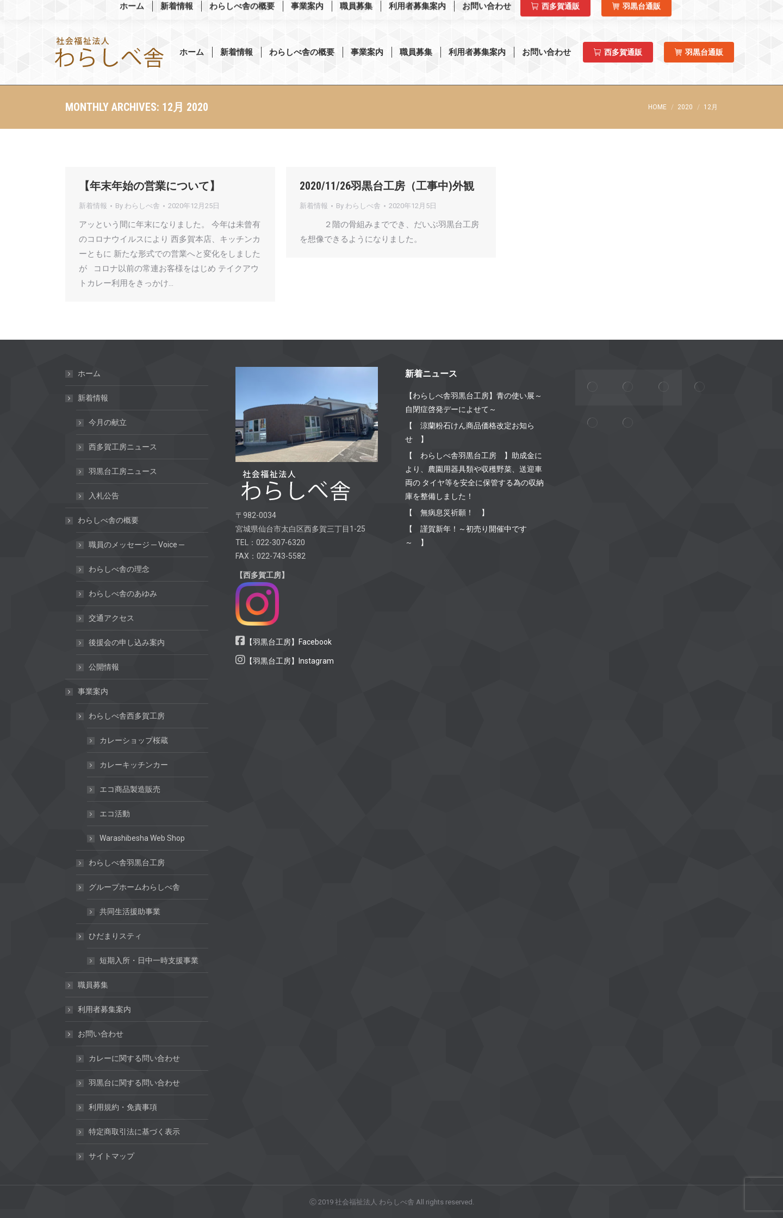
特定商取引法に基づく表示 (134, 1131)
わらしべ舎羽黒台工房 (127, 862)
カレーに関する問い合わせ (134, 1058)
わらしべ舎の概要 (103, 520)
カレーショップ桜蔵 (134, 740)
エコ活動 (115, 813)
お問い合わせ (95, 1033)
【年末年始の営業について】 (149, 185)
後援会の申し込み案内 (127, 642)
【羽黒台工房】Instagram (289, 661)
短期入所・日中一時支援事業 (149, 960)
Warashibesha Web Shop (121, 10)
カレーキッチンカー (134, 764)
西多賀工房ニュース (123, 446)
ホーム (89, 373)
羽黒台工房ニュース (123, 471)
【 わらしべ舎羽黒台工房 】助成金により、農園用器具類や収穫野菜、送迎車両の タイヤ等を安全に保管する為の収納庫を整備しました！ (474, 476)
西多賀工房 (585, 11)
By (137, 206)
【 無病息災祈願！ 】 (447, 512)
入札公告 (104, 495)
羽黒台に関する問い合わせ (134, 1082)
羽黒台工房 (646, 11)
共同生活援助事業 (130, 911)
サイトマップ (111, 1156)
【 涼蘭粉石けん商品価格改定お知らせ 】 (470, 432)
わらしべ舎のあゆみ (123, 593)
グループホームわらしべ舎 (129, 887)
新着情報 (93, 206)
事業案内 (87, 691)
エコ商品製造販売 (130, 789)
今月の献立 (108, 422)
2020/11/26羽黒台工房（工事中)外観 (387, 185)
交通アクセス (111, 618)
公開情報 (104, 667)
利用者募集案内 (104, 1009)
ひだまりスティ (110, 936)
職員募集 (93, 984)
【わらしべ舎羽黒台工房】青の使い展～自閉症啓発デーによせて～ (473, 402)
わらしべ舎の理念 (119, 569)
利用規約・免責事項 (123, 1107)
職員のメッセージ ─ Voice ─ (136, 544)
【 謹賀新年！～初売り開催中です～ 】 (466, 535)
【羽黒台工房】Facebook (288, 642)
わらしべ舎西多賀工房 (121, 715)
